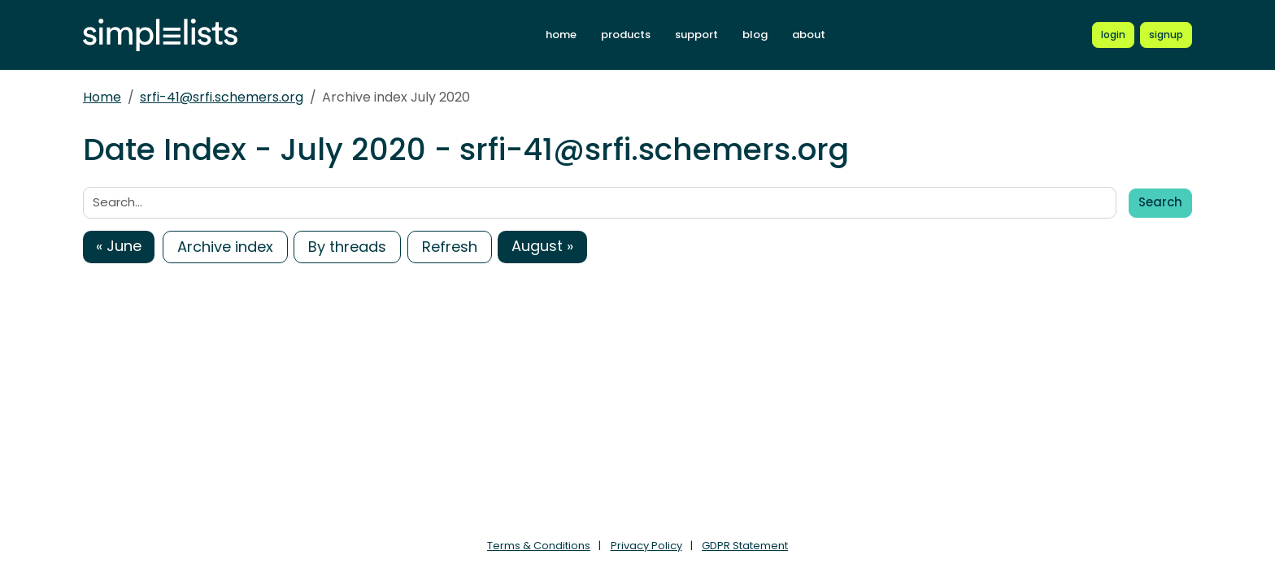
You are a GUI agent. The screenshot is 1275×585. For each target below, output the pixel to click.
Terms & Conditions (538, 545)
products (626, 34)
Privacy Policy (646, 545)
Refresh (449, 246)
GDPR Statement (745, 545)
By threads (347, 246)
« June (118, 246)
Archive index (225, 246)
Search (1160, 201)
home (561, 34)
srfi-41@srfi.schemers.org (221, 97)
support (696, 34)
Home (102, 97)
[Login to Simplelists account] (1113, 35)
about (808, 34)
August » (542, 246)
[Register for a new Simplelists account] (1166, 35)
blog (755, 34)
